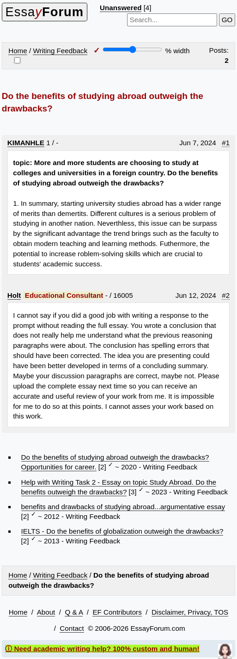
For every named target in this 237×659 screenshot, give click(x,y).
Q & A (74, 612)
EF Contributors (116, 612)
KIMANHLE (25, 143)
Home (17, 51)
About (46, 612)
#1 (226, 143)
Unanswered (120, 8)
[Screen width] (132, 49)
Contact (72, 628)
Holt (14, 295)
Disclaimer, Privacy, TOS (190, 612)
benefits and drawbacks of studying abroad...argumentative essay (123, 507)
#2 (226, 295)
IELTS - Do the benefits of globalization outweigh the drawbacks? (122, 531)
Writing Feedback (60, 51)
